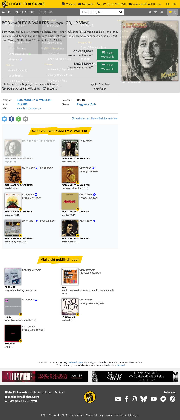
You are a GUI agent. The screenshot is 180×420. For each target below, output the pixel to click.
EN (174, 4)
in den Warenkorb (107, 55)
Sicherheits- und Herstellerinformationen (95, 118)
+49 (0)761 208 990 (21, 401)
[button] (4, 119)
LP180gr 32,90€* (88, 198)
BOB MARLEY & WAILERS (34, 100)
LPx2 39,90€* (48, 221)
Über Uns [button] (45, 12)
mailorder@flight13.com (22, 397)
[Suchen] (120, 12)
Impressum (105, 415)
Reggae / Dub (86, 104)
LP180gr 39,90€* (88, 171)
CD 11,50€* (29, 168)
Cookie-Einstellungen (126, 415)
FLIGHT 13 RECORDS (23, 4)
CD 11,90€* (86, 221)
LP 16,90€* (85, 141)
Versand (121, 365)
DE (168, 4)
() (172, 12)
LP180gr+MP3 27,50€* (91, 303)
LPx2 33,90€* (47, 141)
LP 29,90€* (46, 168)
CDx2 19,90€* (30, 141)
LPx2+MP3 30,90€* (90, 273)
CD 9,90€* (85, 168)
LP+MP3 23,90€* (31, 269)
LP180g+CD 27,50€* (33, 330)
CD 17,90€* (85, 299)
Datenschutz (77, 415)
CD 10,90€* (86, 194)
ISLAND (22, 104)
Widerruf (91, 415)
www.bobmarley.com (29, 108)
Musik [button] (6, 12)
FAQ (44, 415)
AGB (64, 415)
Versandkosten (76, 362)
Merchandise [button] (24, 12)
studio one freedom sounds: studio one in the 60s (88, 289)
